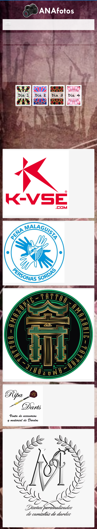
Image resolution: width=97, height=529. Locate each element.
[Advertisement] (35, 63)
